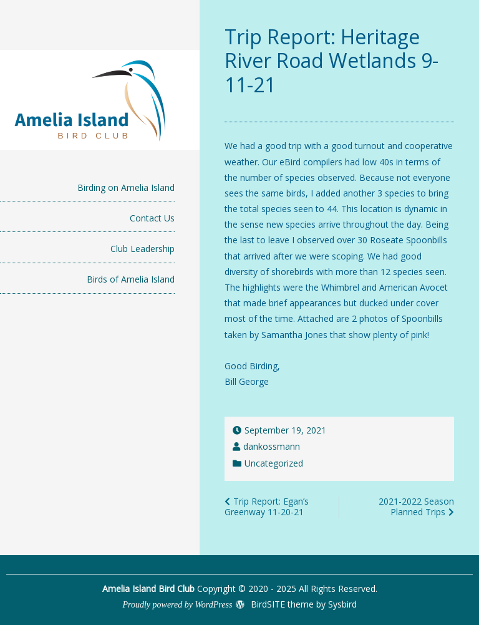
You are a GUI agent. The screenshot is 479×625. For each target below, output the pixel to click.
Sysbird (342, 604)
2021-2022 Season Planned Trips (416, 506)
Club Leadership (142, 248)
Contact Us (152, 218)
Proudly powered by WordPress (177, 604)
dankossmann (271, 446)
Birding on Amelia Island (126, 187)
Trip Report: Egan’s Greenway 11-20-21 (267, 506)
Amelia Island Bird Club (148, 588)
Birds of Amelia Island (131, 279)
